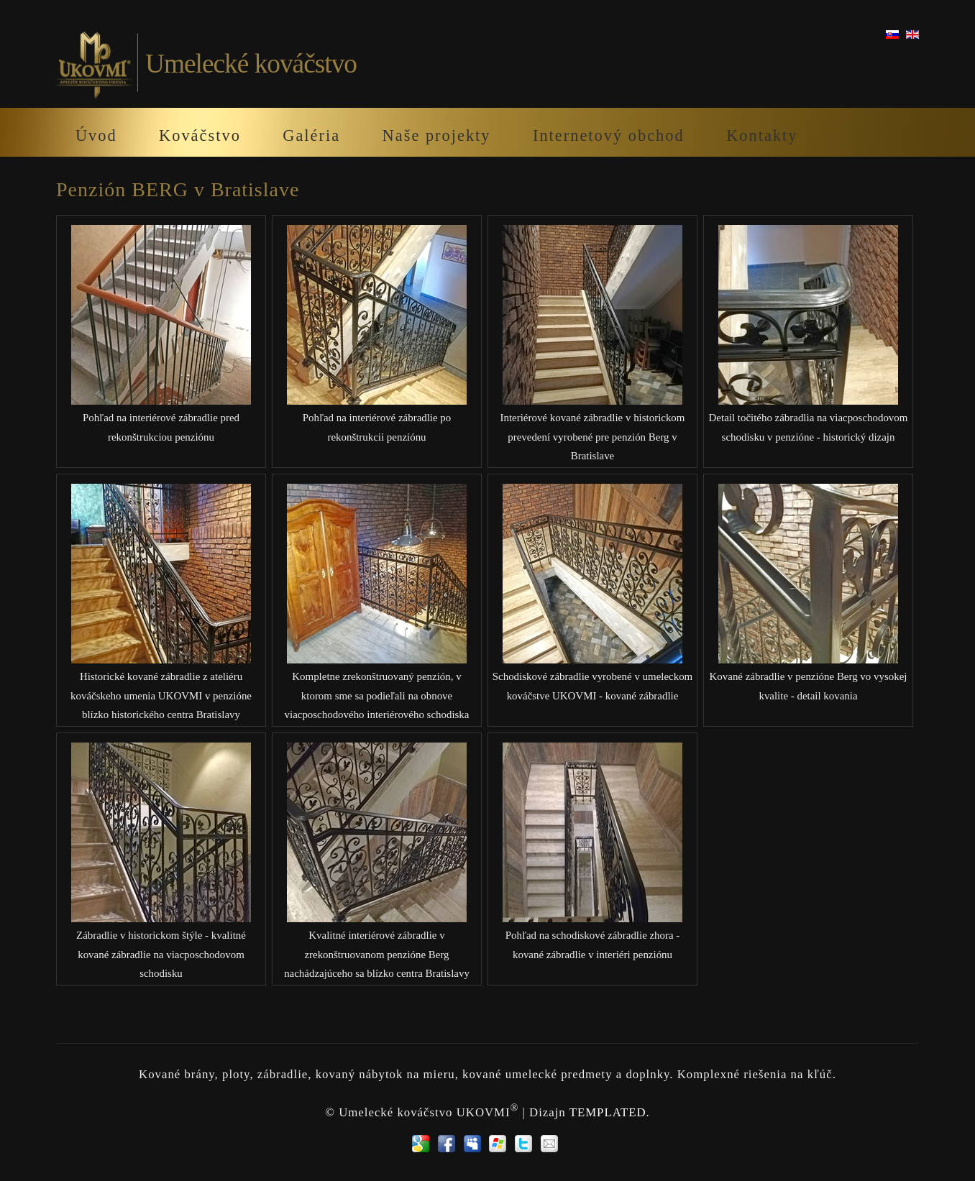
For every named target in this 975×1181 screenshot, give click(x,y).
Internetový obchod (609, 135)
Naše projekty (437, 135)
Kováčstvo (200, 135)
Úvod (96, 135)
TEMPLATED (607, 1111)
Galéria (311, 135)
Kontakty (761, 135)
